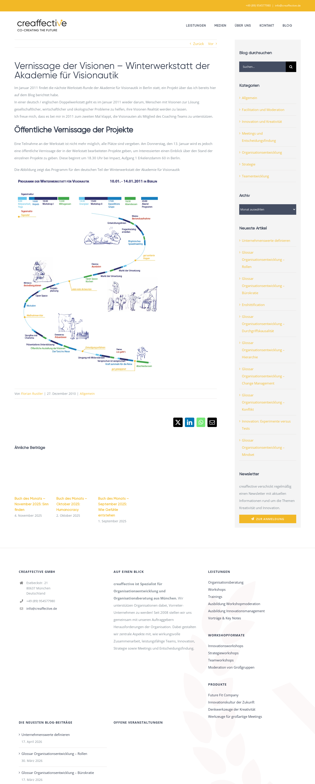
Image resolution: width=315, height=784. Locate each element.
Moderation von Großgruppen (231, 667)
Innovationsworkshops (225, 646)
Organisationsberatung (225, 582)
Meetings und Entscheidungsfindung (259, 137)
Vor (211, 43)
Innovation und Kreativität (262, 121)
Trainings (215, 596)
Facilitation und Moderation (263, 109)
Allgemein (87, 393)
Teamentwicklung (255, 176)
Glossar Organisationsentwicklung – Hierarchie (263, 349)
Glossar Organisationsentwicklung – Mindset (263, 447)
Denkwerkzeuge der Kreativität (231, 709)
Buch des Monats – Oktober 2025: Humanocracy (71, 504)
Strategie (248, 164)
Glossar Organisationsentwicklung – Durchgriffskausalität (263, 323)
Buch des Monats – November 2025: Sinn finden (32, 504)
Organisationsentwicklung (262, 152)
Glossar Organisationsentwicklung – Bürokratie (263, 285)
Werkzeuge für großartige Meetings (235, 716)
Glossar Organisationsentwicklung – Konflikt (263, 402)
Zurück (198, 43)
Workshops (217, 589)
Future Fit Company (223, 695)
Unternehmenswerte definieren (266, 240)
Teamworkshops (221, 660)
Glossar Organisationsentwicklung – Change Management (263, 376)
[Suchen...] (262, 67)
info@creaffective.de (288, 5)
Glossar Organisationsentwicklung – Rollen (263, 259)
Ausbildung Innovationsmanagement (236, 611)
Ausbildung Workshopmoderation (234, 603)
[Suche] (291, 67)
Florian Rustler (32, 393)
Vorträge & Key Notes (224, 618)
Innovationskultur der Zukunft (231, 702)
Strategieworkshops (223, 653)
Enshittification (253, 304)
